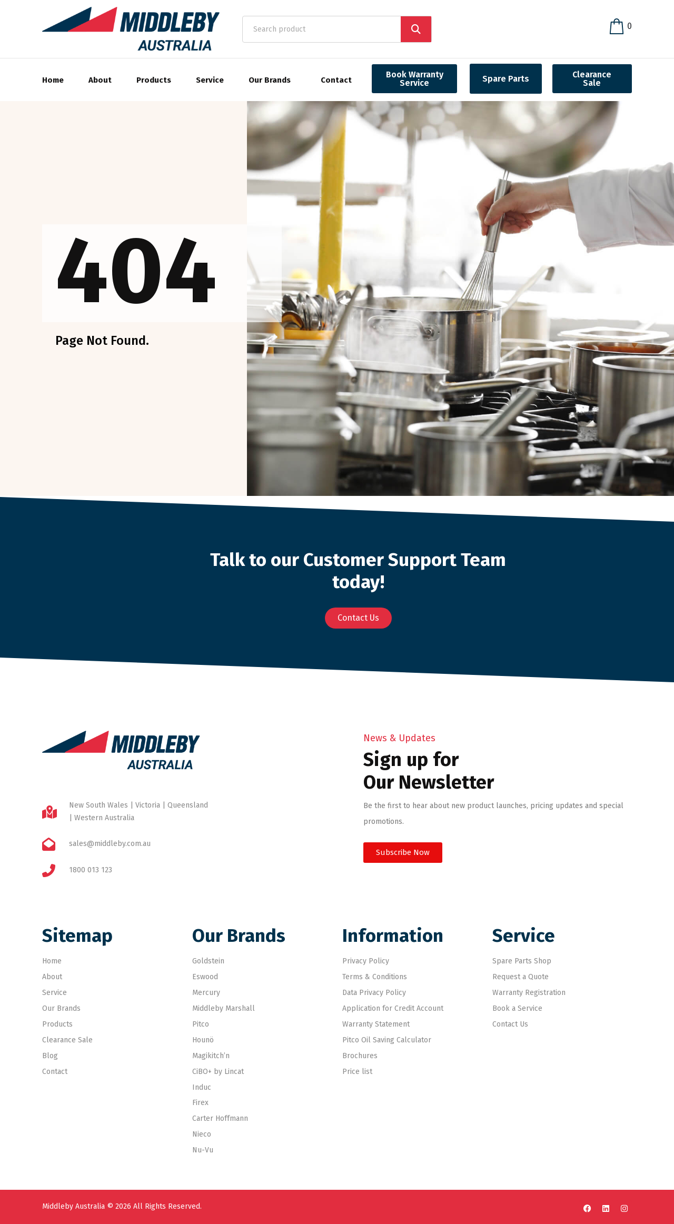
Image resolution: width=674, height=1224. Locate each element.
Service (210, 80)
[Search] (416, 29)
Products (153, 80)
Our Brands (270, 80)
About (100, 80)
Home (53, 80)
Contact (336, 80)
